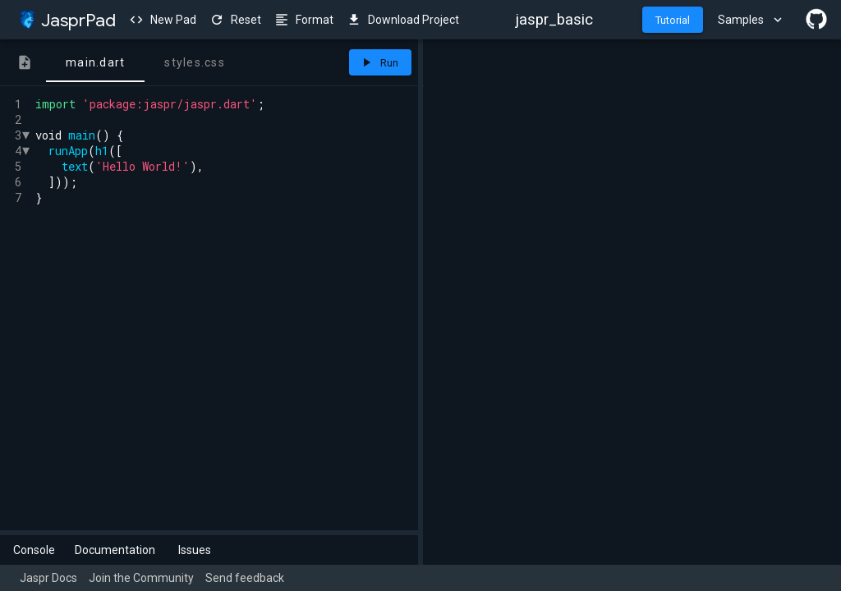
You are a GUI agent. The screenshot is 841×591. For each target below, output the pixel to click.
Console (34, 550)
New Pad (162, 19)
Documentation (115, 550)
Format (303, 19)
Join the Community (141, 577)
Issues (194, 550)
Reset (235, 19)
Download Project (403, 19)
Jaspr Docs (48, 577)
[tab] (24, 62)
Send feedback (244, 577)
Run (378, 62)
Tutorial (672, 20)
